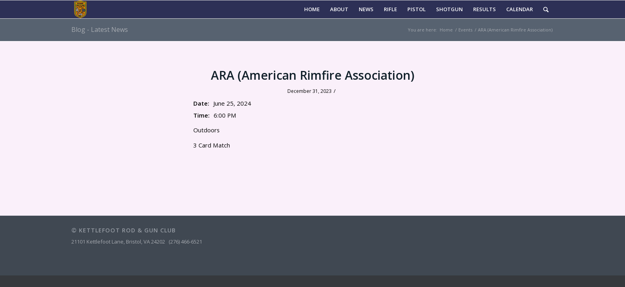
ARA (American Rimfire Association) (313, 75)
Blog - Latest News (99, 29)
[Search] (546, 9)
